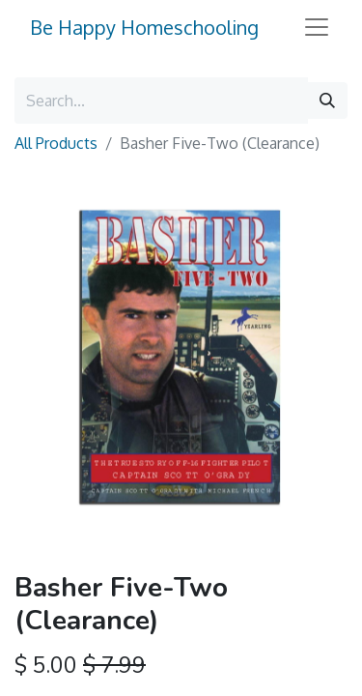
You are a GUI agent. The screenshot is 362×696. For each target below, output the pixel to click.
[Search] (327, 100)
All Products (55, 143)
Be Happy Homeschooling (143, 27)
